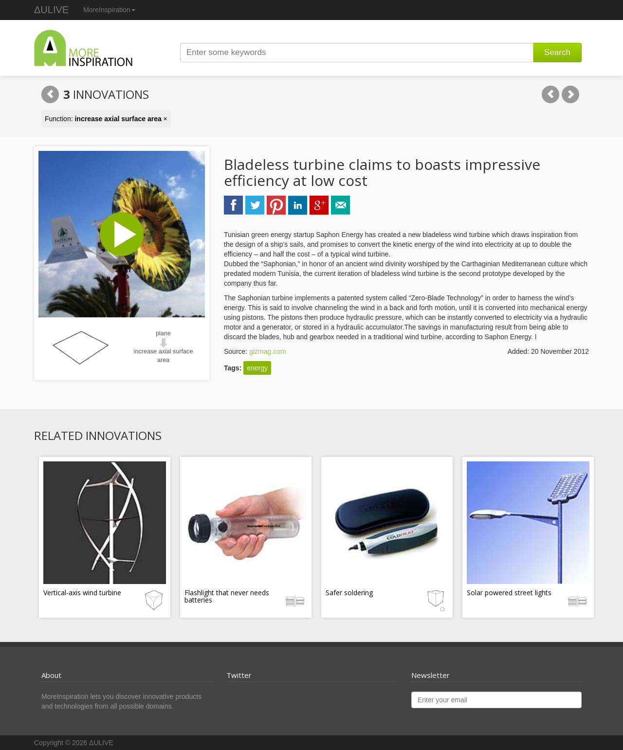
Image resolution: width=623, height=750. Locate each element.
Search (557, 52)
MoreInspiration (109, 10)
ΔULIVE (51, 9)
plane (163, 333)
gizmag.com (267, 351)
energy (257, 368)
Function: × (106, 119)
